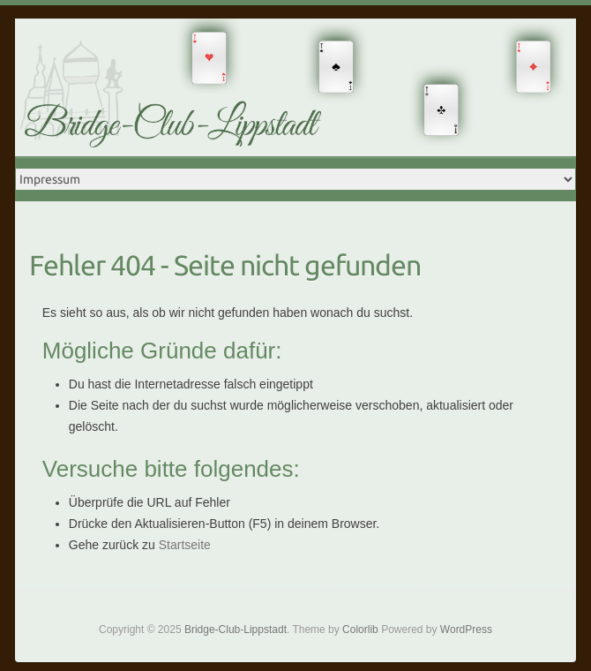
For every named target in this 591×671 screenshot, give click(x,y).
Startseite (185, 545)
